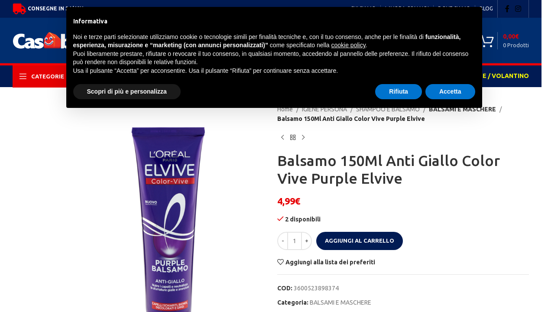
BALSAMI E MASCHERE (340, 302)
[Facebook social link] (507, 8)
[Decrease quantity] (282, 241)
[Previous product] (282, 138)
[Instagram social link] (518, 8)
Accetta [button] (450, 91)
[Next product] (303, 138)
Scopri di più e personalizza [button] (127, 91)
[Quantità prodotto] (294, 241)
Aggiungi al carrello (359, 240)
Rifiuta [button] (398, 91)
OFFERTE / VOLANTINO (493, 75)
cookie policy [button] (348, 45)
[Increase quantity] (306, 241)
